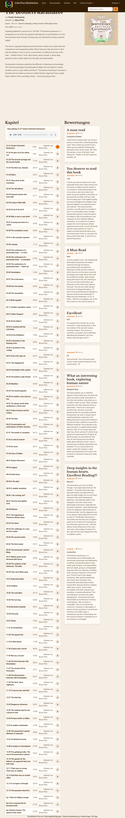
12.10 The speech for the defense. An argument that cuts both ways (18, 761)
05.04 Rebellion (12, 384)
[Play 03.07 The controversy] (58, 279)
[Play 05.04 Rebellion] (58, 384)
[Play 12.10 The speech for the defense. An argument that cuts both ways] (58, 761)
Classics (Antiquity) (25, 23)
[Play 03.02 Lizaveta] (58, 244)
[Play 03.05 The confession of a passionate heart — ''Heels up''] (58, 265)
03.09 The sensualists (14, 293)
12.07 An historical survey (16, 739)
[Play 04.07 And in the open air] (58, 356)
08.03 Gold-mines (13, 474)
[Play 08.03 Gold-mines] (58, 474)
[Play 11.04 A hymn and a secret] (58, 649)
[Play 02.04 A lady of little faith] (58, 203)
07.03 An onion (12, 447)
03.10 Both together (13, 300)
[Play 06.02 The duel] (58, 419)
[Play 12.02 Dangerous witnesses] (58, 704)
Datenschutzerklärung (71, 816)
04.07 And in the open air (15, 356)
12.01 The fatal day (13, 697)
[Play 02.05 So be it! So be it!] (58, 210)
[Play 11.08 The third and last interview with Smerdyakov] (58, 676)
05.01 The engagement (15, 363)
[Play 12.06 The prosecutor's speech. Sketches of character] (58, 732)
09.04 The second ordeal (15, 537)
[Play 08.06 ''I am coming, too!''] (58, 495)
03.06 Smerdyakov (13, 272)
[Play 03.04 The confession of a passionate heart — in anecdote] (58, 258)
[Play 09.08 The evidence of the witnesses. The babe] (58, 565)
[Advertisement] (62, 100)
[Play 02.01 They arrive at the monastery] (58, 182)
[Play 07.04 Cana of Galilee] (58, 453)
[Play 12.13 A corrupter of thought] (58, 783)
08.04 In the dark (12, 481)
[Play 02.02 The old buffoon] (58, 189)
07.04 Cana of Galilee (14, 453)
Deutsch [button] (116, 3)
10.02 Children (11, 586)
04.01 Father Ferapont (14, 314)
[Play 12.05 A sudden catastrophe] (58, 725)
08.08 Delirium (11, 509)
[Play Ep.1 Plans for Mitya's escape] (58, 797)
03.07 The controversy (14, 279)
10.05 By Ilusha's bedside (16, 607)
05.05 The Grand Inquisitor (16, 391)
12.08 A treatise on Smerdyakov (18, 746)
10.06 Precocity (12, 614)
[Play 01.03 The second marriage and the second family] (58, 161)
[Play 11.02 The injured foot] (58, 635)
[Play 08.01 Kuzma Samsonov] (58, 460)
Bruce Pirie (19, 20)
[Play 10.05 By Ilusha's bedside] (58, 607)
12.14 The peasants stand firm (18, 790)
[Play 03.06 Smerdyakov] (58, 272)
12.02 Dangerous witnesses (16, 704)
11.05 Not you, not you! (15, 656)
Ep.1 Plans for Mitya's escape (17, 797)
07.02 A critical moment (15, 440)
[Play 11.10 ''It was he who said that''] (58, 690)
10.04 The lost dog (13, 600)
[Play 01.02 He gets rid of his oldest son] (58, 154)
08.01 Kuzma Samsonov (15, 460)
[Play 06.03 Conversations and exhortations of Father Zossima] (58, 426)
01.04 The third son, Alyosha (17, 168)
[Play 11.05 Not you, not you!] (58, 656)
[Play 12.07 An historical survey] (58, 739)
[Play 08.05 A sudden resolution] (58, 488)
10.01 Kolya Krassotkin (15, 579)
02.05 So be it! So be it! (15, 210)
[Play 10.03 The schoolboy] (58, 593)
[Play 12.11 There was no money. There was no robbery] (58, 770)
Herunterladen (55, 3)
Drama (55, 23)
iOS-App (94, 816)
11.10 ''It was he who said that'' (18, 690)
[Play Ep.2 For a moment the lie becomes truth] (58, 804)
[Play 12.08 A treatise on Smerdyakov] (58, 746)
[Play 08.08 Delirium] (58, 509)
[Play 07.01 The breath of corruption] (58, 433)
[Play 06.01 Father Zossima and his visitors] (58, 412)
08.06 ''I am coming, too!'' (15, 495)
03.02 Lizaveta (11, 244)
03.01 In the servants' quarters (18, 237)
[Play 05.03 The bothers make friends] (58, 377)
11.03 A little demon (14, 642)
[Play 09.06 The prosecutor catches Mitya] (58, 551)
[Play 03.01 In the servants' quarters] (58, 237)
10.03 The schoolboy (14, 593)
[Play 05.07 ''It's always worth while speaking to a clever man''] (58, 405)
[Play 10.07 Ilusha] (58, 621)
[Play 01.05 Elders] (58, 175)
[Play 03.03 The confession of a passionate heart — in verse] (58, 251)
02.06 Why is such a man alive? (18, 217)
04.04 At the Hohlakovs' (15, 335)
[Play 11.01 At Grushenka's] (58, 628)
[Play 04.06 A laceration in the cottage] (58, 349)
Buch (44, 3)
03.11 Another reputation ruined (18, 307)
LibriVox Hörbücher (26, 3)
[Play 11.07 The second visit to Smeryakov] (58, 670)
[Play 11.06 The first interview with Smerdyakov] (58, 663)
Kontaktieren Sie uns (35, 816)
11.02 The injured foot (14, 635)
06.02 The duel (12, 419)
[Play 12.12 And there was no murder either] (58, 777)
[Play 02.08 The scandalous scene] (58, 230)
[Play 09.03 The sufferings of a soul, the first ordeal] (58, 530)
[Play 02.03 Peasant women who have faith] (58, 196)
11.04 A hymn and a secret (16, 649)
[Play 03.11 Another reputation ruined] (58, 307)
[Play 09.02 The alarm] (58, 523)
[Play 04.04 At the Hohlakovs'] (58, 335)
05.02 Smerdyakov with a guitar (18, 370)
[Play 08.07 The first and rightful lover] (58, 502)
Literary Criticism (38, 23)
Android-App (85, 816)
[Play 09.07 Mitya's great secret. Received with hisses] (58, 558)
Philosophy (48, 23)
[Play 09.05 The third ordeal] (58, 544)
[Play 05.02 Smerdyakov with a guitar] (58, 370)
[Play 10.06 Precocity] (58, 614)
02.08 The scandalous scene (17, 230)
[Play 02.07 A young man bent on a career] (58, 223)
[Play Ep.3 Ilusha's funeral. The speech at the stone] (58, 811)
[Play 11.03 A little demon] (58, 642)
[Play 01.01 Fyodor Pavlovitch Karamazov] (58, 147)
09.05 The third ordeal (14, 544)
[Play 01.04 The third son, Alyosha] (58, 168)
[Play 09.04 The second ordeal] (58, 537)
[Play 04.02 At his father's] (58, 321)
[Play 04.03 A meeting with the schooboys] (58, 328)
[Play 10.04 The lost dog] (58, 600)
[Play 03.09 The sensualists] (58, 293)
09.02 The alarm (12, 523)
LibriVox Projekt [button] (86, 3)
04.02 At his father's (14, 321)
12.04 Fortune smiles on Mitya (18, 718)
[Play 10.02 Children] (58, 586)
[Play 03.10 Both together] (58, 300)
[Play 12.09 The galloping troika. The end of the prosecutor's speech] (58, 753)
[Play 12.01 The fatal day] (58, 697)
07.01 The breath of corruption (18, 433)
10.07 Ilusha (11, 621)
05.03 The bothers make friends (18, 377)
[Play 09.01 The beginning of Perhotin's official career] (58, 516)
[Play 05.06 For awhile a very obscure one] (58, 398)
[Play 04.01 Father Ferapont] (58, 314)
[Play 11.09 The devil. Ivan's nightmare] (58, 683)
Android (67, 3)
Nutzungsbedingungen (52, 816)
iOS (75, 3)
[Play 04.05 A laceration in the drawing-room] (58, 342)
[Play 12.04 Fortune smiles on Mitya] (58, 718)
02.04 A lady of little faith (16, 203)
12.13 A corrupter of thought (17, 783)
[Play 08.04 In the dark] (58, 481)
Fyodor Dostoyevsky (16, 17)
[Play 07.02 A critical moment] (58, 440)
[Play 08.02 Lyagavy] (58, 467)
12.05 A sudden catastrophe (17, 725)
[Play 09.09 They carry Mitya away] (58, 572)
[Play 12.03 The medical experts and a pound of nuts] (58, 711)
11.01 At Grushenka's (14, 628)
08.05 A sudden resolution (16, 488)
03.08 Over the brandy (14, 286)
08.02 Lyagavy (11, 467)
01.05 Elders (11, 175)
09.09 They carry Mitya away (17, 572)
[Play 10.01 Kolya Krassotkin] (58, 579)
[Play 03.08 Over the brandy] (58, 286)
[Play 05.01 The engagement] (58, 363)
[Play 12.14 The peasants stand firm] (58, 790)
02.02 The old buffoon (14, 189)
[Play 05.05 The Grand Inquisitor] (58, 391)
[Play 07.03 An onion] (58, 446)
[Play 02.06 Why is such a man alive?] (58, 217)
